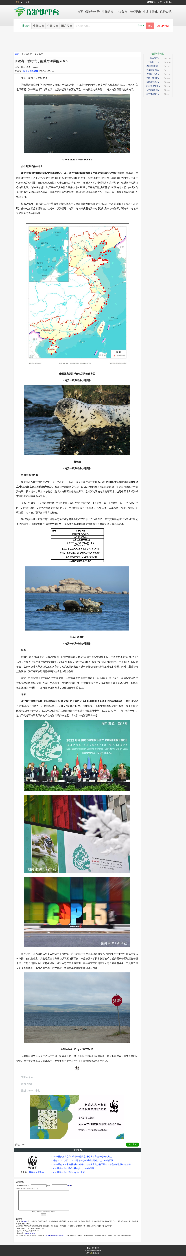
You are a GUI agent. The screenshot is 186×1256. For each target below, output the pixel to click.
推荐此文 (132, 1144)
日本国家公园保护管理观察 (153, 90)
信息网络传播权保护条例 (54, 1236)
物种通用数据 (152, 66)
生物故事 (38, 25)
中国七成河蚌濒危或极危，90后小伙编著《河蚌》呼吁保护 (153, 78)
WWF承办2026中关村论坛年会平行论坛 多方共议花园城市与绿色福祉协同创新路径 (92, 1164)
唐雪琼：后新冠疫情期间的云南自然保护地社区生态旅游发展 (153, 74)
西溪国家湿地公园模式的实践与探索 (153, 70)
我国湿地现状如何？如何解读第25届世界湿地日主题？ (153, 82)
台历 (159, 2)
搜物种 (26, 25)
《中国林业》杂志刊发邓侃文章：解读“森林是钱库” (153, 62)
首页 (17, 54)
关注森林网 (95, 1248)
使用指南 (167, 2)
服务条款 (25, 1221)
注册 (27, 2)
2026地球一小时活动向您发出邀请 (69, 1172)
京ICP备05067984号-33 (93, 1250)
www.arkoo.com (30, 1233)
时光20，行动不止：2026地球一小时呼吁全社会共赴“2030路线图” (83, 1160)
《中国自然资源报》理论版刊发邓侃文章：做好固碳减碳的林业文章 (153, 58)
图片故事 (66, 25)
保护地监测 (163, 25)
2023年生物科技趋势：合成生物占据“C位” (153, 86)
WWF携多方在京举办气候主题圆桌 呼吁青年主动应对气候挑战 (82, 1156)
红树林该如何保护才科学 (153, 94)
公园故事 (52, 25)
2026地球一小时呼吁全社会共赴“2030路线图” (74, 1168)
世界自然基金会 (30, 71)
